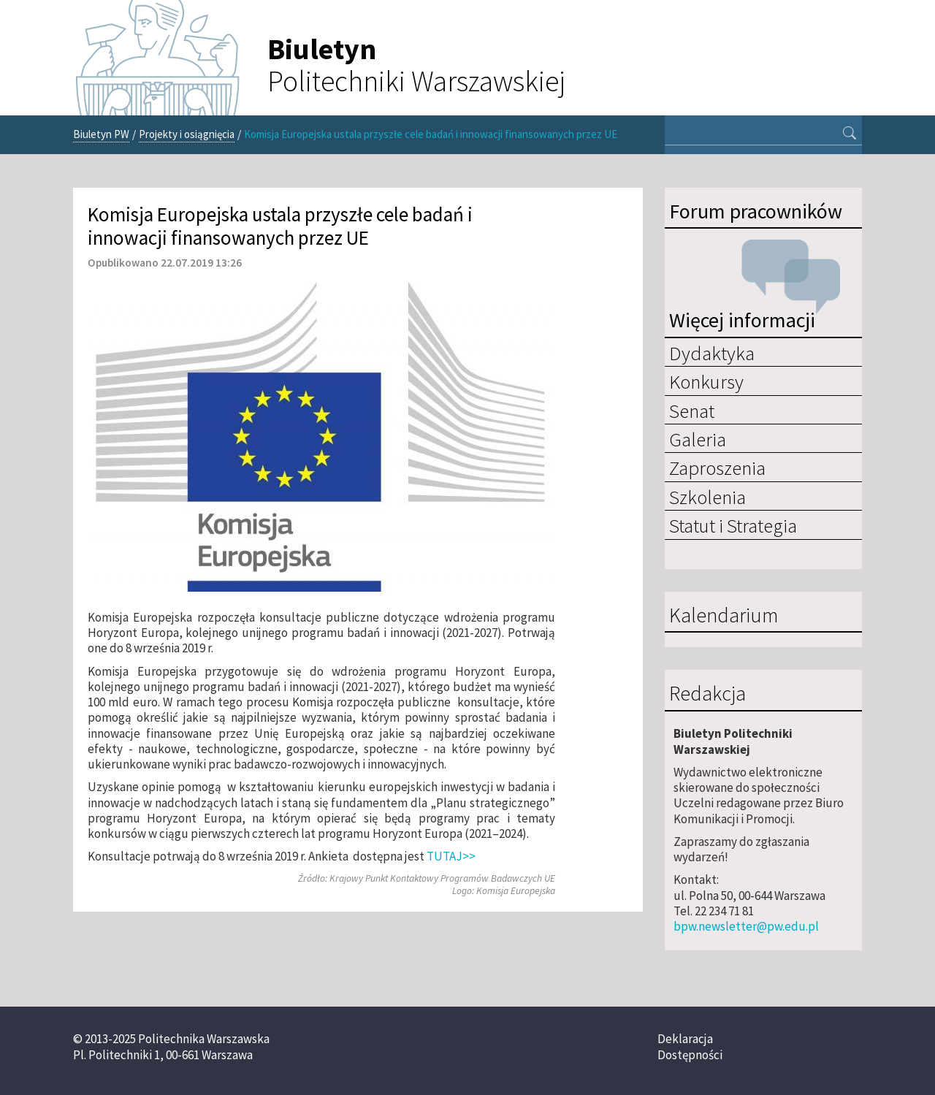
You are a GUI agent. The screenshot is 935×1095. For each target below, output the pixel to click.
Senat (691, 410)
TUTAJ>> (451, 856)
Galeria (697, 439)
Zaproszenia (717, 467)
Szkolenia (707, 497)
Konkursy (706, 381)
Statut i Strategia (733, 525)
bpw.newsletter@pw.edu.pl (746, 926)
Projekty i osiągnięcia (186, 134)
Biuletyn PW (101, 134)
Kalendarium (723, 615)
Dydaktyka (712, 353)
